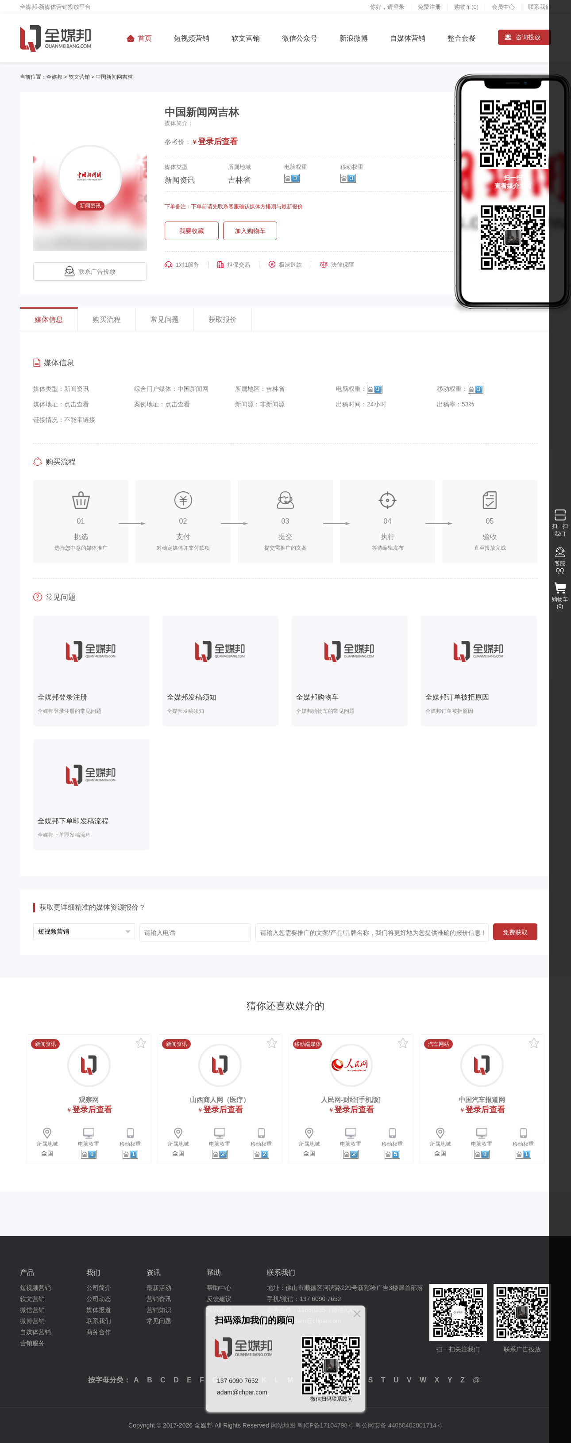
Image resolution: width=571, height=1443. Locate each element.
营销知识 (159, 1309)
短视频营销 (191, 38)
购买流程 (107, 319)
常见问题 (164, 319)
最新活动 (159, 1287)
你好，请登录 (387, 7)
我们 (93, 1272)
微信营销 (32, 1309)
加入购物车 (250, 230)
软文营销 (245, 38)
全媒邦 (54, 77)
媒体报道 (98, 1309)
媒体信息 (49, 319)
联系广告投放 (90, 271)
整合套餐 (462, 38)
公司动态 (98, 1298)
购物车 (466, 7)
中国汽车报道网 (482, 1099)
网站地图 (283, 1425)
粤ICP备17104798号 (325, 1425)
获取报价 (222, 319)
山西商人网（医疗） (220, 1099)
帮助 (214, 1272)
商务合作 (98, 1332)
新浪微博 (354, 38)
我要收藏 (191, 230)
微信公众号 (299, 38)
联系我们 (539, 7)
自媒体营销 (407, 38)
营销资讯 (159, 1298)
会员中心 (503, 7)
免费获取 (515, 932)
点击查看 (76, 404)
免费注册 (429, 7)
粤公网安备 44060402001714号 (399, 1425)
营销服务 (32, 1343)
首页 (145, 38)
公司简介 (98, 1287)
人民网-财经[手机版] (351, 1099)
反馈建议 (219, 1298)
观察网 (89, 1099)
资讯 (154, 1272)
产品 (27, 1272)
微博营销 (32, 1320)
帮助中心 (219, 1287)
